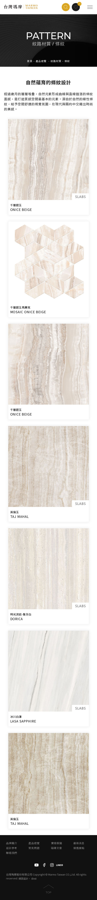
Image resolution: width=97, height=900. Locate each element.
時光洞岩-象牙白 (20, 614)
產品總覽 (41, 61)
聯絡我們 (11, 853)
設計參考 (11, 848)
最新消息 (78, 843)
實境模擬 (56, 843)
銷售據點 (78, 848)
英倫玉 (14, 512)
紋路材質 (56, 61)
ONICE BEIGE (21, 209)
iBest (34, 878)
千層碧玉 (16, 205)
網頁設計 (23, 878)
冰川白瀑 (16, 717)
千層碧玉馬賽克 (20, 307)
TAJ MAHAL (19, 516)
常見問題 (34, 848)
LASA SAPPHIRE (23, 721)
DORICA (16, 618)
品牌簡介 (11, 843)
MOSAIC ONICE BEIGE (28, 311)
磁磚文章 (56, 848)
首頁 (29, 61)
